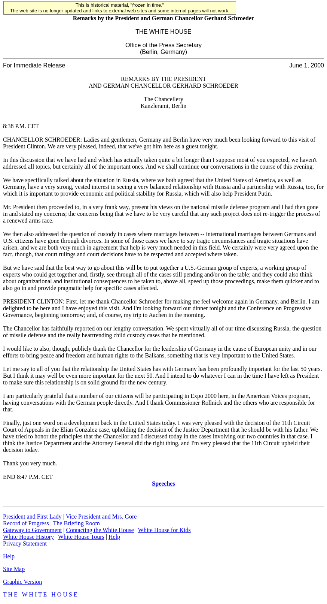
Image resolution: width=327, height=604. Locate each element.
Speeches (163, 483)
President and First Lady (32, 516)
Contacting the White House (100, 530)
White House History (28, 537)
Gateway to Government (32, 530)
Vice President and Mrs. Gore (101, 516)
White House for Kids (164, 530)
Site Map (14, 569)
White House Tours (81, 537)
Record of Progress (26, 523)
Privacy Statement (25, 543)
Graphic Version (22, 582)
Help (114, 537)
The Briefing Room (76, 523)
